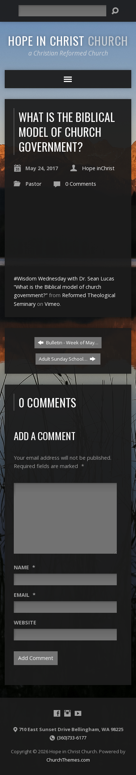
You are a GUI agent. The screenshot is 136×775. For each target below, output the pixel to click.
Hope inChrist (98, 168)
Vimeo (52, 303)
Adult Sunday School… (67, 359)
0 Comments (80, 183)
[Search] (62, 10)
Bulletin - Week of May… (68, 342)
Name (24, 567)
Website (25, 622)
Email (25, 594)
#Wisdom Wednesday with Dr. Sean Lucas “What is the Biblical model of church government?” (64, 287)
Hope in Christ (68, 40)
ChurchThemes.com (68, 759)
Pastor (33, 183)
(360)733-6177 (71, 737)
